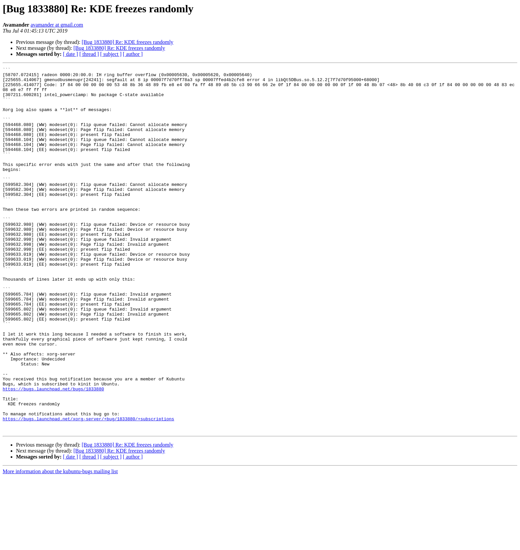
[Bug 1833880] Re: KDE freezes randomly (127, 42)
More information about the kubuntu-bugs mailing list (60, 544)
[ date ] (70, 54)
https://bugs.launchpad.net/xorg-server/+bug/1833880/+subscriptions (88, 489)
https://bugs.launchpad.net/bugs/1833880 (53, 454)
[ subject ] (111, 54)
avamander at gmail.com (57, 25)
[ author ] (133, 54)
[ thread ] (89, 54)
